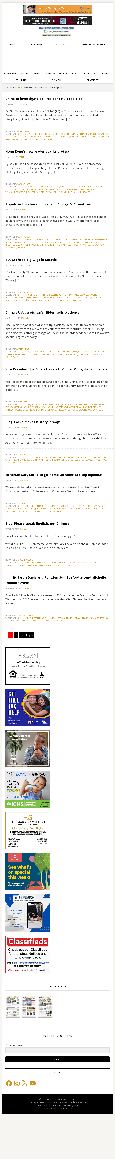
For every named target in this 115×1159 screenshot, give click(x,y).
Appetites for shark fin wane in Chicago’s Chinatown (47, 216)
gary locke (98, 436)
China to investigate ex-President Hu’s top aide (56, 100)
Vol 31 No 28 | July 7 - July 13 (66, 203)
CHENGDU (34, 373)
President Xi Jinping (60, 142)
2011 (20, 311)
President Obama (52, 486)
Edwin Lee (84, 311)
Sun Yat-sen (79, 541)
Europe (93, 311)
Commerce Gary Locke (81, 538)
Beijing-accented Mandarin (36, 197)
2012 (20, 139)
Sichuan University (22, 376)
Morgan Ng (74, 258)
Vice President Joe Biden (64, 376)
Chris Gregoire (63, 538)
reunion (77, 316)
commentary (11, 378)
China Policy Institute (41, 139)
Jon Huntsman (42, 541)
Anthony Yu (39, 255)
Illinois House (61, 258)
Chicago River (71, 255)
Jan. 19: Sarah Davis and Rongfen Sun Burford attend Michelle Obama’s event (55, 619)
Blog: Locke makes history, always (51, 448)
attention (67, 316)
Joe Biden (72, 431)
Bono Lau (54, 197)
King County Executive (32, 486)
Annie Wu (27, 255)
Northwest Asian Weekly (57, 57)
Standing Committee (80, 142)
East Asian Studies (34, 258)
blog (48, 543)
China (63, 197)
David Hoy (20, 258)
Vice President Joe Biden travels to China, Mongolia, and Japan (51, 392)
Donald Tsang (18, 200)
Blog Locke (44, 484)
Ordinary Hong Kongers (74, 200)
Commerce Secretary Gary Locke (72, 600)
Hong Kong (17, 142)
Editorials (22, 535)
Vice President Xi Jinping (35, 436)
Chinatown (84, 255)
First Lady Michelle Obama (69, 661)
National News (24, 195)
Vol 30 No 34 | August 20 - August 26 (64, 436)
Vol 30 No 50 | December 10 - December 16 (33, 316)
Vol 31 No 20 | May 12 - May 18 (80, 261)
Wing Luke (87, 436)
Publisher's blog (25, 308)
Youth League (46, 144)
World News (23, 136)
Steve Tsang (95, 142)
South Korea (92, 200)
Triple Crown (59, 261)
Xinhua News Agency (94, 376)
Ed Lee (76, 311)
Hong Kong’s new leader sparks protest (47, 158)
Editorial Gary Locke (24, 541)
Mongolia (35, 434)
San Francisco (83, 313)
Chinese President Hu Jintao (66, 139)
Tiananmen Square (14, 203)
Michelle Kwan (89, 661)
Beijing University (31, 311)
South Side (23, 261)
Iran (75, 373)
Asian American (30, 484)
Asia (25, 431)
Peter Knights (87, 258)
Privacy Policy (49, 1151)
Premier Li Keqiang (42, 142)
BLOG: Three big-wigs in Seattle (47, 275)
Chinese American (65, 484)
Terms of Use (65, 1151)
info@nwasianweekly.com (65, 1148)
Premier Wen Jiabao (49, 434)
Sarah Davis (20, 663)
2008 (20, 373)
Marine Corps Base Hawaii (17, 434)
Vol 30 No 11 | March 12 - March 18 (28, 543)
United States (45, 376)
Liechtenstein (11, 313)
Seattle (94, 313)
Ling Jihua (28, 142)
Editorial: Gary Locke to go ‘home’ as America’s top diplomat (54, 503)
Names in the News (25, 658)
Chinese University (88, 139)
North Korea (84, 373)
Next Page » (27, 678)
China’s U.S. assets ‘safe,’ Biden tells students (53, 330)
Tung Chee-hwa (31, 203)
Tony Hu (48, 261)
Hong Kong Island (35, 200)
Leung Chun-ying (53, 200)
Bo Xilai (27, 139)
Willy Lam (33, 144)
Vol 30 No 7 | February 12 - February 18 (45, 663)
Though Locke (93, 541)
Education (49, 258)
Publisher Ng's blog (66, 313)
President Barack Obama (70, 434)
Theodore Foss (36, 261)
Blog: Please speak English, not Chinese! (46, 557)
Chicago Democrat (54, 255)
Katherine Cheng (98, 431)
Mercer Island (25, 313)
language (85, 203)
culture (52, 602)
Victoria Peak (45, 203)
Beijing (26, 373)
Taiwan (34, 376)
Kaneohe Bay (84, 431)
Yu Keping (57, 316)
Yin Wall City (23, 263)
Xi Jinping (80, 376)
